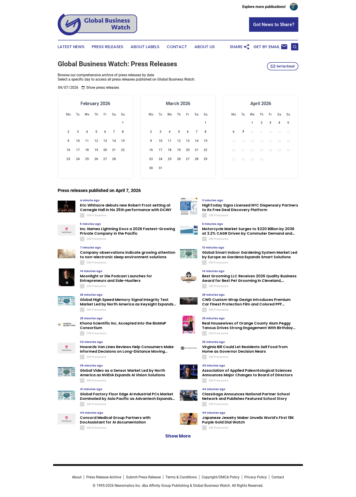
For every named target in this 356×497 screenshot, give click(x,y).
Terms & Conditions (181, 477)
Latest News (71, 46)
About (77, 477)
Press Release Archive (103, 477)
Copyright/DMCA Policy (221, 477)
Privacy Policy (255, 477)
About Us (204, 46)
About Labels (145, 46)
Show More (178, 436)
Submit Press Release (143, 477)
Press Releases (107, 46)
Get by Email (283, 66)
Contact (177, 46)
